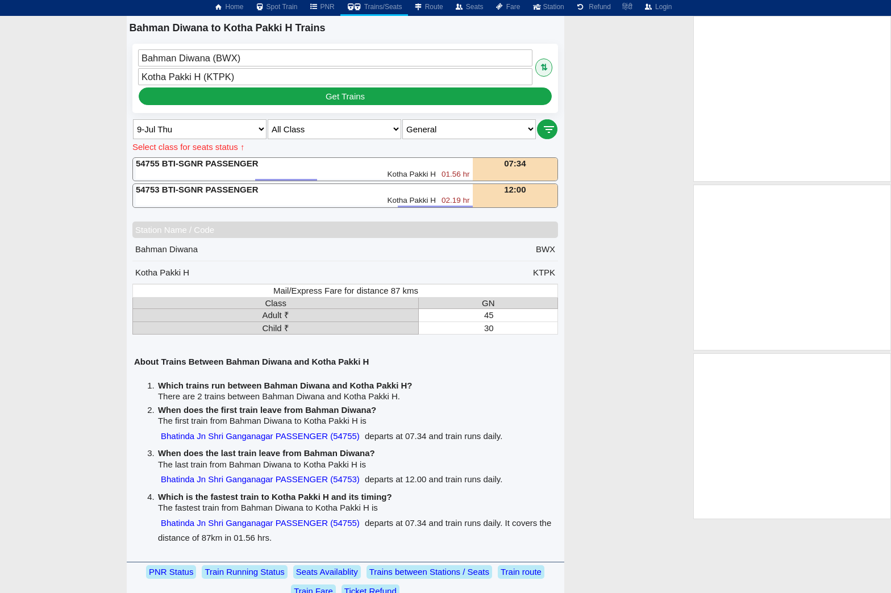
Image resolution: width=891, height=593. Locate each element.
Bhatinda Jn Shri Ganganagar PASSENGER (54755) (260, 436)
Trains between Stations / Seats (429, 572)
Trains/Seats (374, 7)
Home (228, 7)
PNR (321, 7)
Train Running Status (244, 572)
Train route (521, 572)
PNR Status (171, 572)
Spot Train (276, 7)
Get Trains (345, 96)
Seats (469, 7)
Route (428, 7)
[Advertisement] (792, 98)
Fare (508, 7)
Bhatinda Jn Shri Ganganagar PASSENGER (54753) (260, 479)
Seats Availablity (327, 572)
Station (547, 7)
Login (658, 7)
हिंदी (627, 7)
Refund (593, 7)
